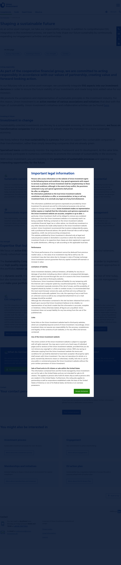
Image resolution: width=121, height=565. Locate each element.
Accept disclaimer (81, 391)
